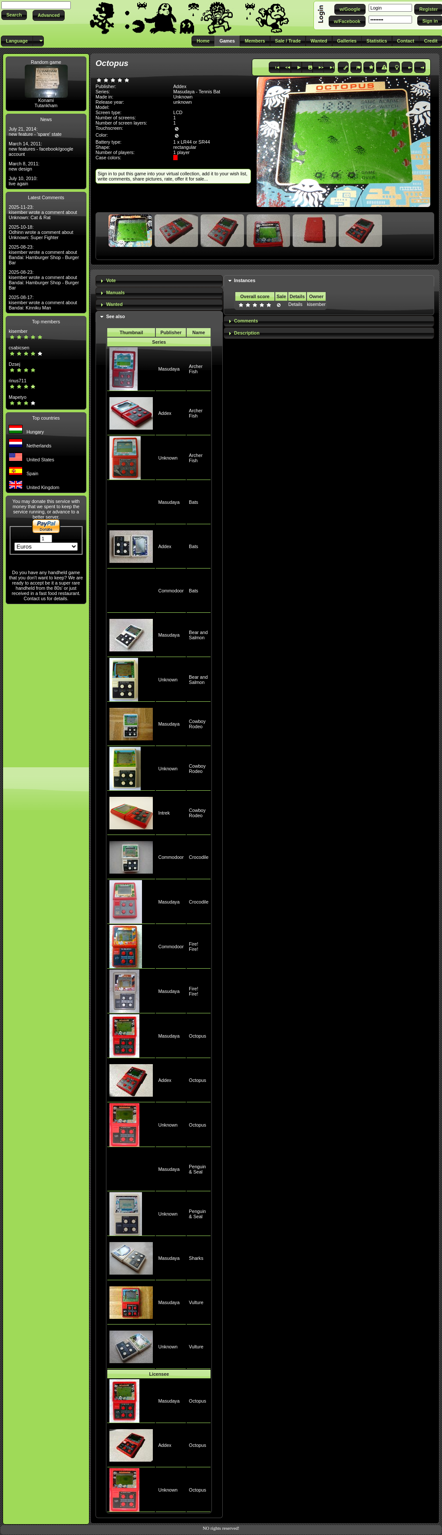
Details (295, 304)
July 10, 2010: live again (23, 181)
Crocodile (198, 857)
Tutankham (46, 105)
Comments (246, 320)
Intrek (164, 812)
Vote (110, 280)
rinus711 (17, 380)
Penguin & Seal (197, 1169)
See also (115, 316)
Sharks (196, 1258)
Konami (46, 100)
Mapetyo (17, 397)
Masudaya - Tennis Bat (196, 91)
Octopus (197, 1036)
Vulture (196, 1302)
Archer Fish (195, 369)
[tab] (159, 281)
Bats (193, 502)
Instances (244, 280)
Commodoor (171, 590)
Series (159, 342)
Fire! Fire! (193, 946)
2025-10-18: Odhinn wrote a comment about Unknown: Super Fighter (41, 232)
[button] (14, 15)
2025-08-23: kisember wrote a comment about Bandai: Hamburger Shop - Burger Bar (44, 254)
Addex (164, 413)
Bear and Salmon (198, 635)
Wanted (114, 304)
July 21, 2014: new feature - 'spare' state (35, 131)
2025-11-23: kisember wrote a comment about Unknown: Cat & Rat (43, 212)
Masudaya (168, 368)
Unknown (167, 457)
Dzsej (14, 364)
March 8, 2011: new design (24, 166)
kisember (18, 331)
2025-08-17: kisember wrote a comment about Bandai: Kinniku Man (43, 302)
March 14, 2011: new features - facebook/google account (41, 149)
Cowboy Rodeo (197, 724)
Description (247, 332)
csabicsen (19, 347)
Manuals (115, 292)
